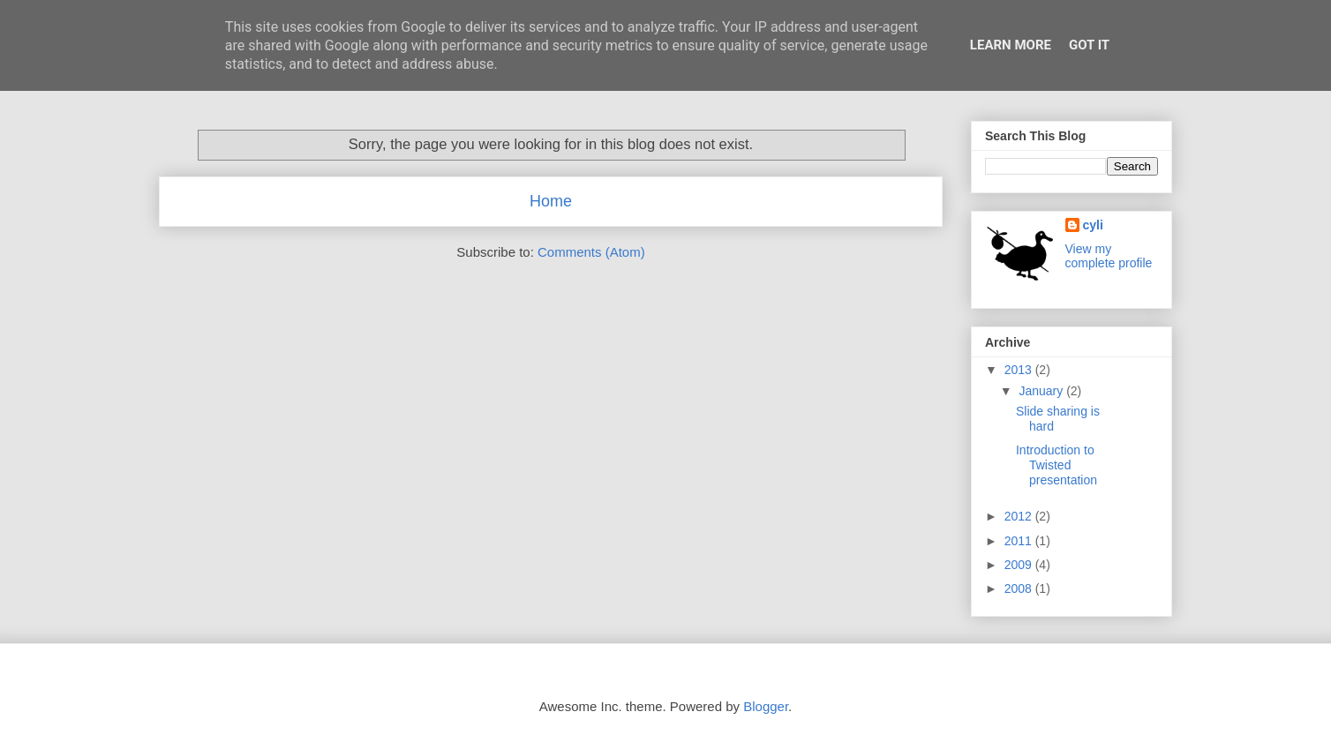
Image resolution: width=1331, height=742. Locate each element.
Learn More (1010, 45)
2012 (1019, 516)
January (1042, 391)
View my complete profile (1109, 256)
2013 (1019, 370)
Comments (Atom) (591, 251)
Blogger (765, 706)
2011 (1019, 541)
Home (551, 201)
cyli (1093, 225)
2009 (1019, 565)
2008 (1019, 588)
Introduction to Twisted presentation (1056, 465)
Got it (1089, 45)
